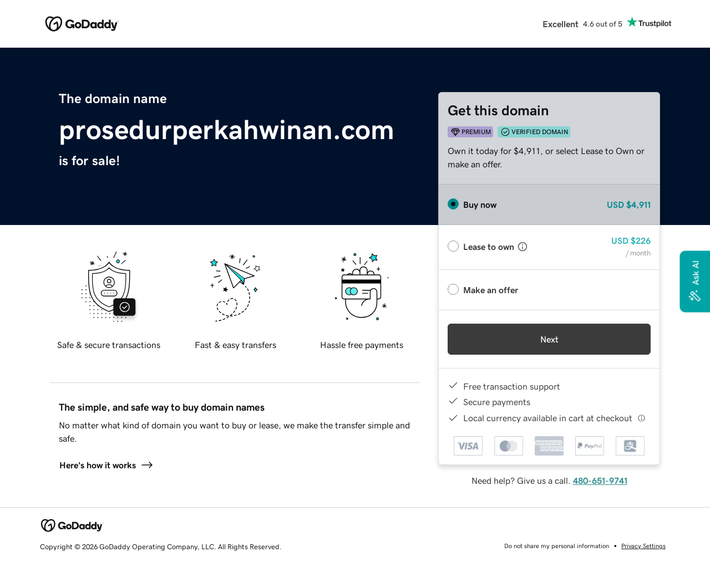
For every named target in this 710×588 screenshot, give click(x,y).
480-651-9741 (600, 480)
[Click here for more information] (641, 418)
